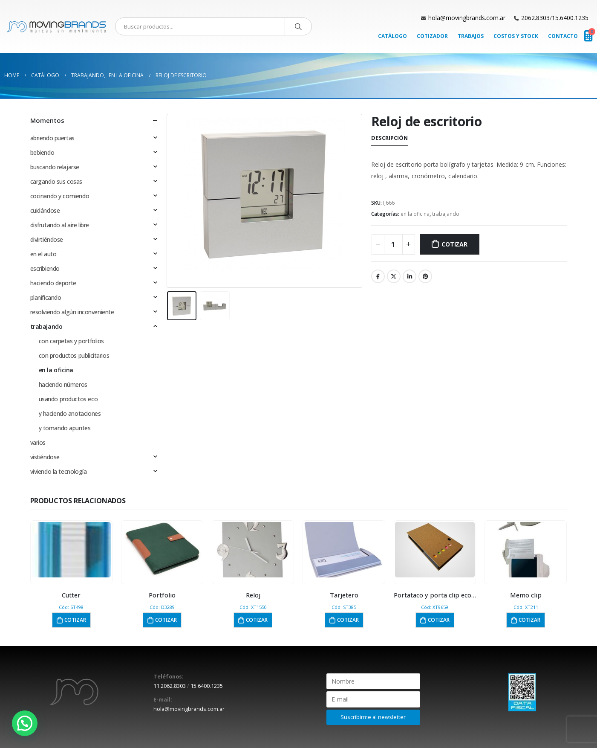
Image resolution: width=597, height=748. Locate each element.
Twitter (394, 276)
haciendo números (63, 384)
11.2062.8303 (169, 686)
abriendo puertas (52, 138)
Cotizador (432, 36)
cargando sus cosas (56, 181)
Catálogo (392, 36)
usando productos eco (68, 399)
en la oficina (415, 213)
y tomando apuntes (65, 428)
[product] (71, 549)
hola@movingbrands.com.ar (466, 18)
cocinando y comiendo (59, 196)
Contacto (563, 36)
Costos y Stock (515, 36)
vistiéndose (45, 457)
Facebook (378, 276)
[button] (24, 723)
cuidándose (45, 210)
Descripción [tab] (389, 138)
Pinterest (425, 276)
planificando (45, 297)
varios (38, 442)
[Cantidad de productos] (393, 244)
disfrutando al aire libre (59, 225)
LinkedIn (409, 276)
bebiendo (42, 152)
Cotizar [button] (75, 619)
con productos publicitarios (74, 355)
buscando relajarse (54, 167)
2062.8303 (535, 18)
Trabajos (471, 36)
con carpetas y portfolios (71, 341)
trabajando (445, 213)
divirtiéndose (46, 239)
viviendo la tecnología (58, 471)
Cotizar (454, 244)
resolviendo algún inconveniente (72, 312)
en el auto (43, 254)
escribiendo (45, 268)
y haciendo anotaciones (70, 413)
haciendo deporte (53, 283)
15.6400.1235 (570, 18)
